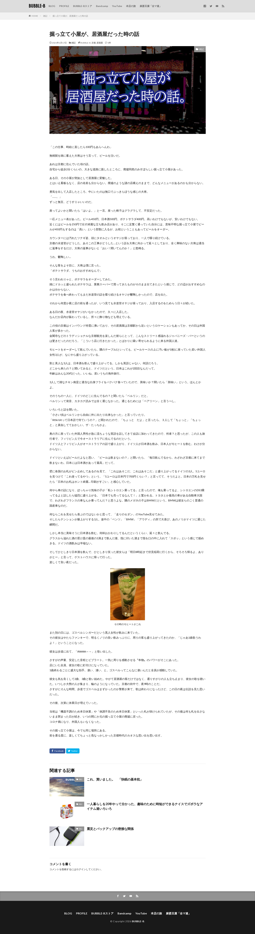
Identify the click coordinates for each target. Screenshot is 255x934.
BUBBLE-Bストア (82, 6)
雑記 (45, 16)
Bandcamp (102, 6)
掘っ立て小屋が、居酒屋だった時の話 (70, 16)
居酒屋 (100, 42)
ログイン (81, 869)
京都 (93, 42)
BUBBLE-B (37, 6)
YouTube (117, 6)
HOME (35, 16)
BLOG (52, 6)
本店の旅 (131, 6)
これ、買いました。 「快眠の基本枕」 (115, 779)
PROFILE (64, 6)
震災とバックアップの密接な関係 (110, 829)
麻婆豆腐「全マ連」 (151, 6)
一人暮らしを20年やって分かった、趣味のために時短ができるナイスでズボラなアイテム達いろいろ (145, 806)
